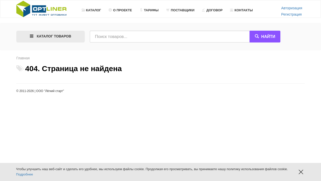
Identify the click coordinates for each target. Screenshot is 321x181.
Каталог (91, 10)
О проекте (120, 10)
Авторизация (291, 8)
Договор (212, 10)
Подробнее (24, 174)
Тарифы (148, 10)
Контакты (241, 10)
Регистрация (291, 14)
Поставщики (180, 10)
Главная (23, 58)
